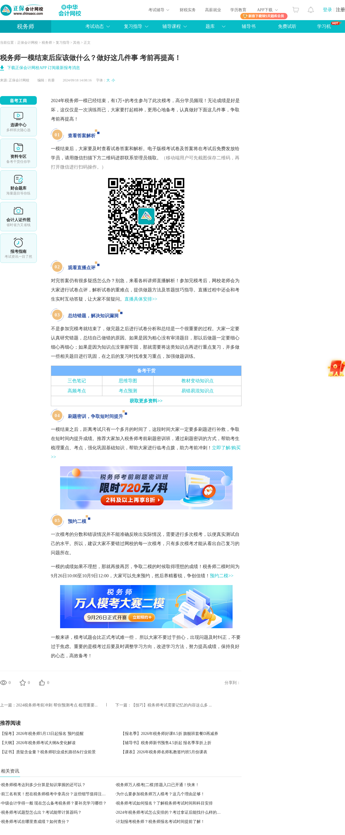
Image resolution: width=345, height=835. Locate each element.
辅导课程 (171, 26)
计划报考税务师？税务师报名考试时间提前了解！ (160, 821)
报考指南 (18, 248)
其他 (76, 43)
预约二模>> (221, 575)
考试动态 (94, 26)
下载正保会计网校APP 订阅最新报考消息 (43, 68)
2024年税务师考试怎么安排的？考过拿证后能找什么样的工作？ (172, 812)
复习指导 (133, 26)
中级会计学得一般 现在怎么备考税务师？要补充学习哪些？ (54, 803)
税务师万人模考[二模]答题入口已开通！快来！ (157, 785)
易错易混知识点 (197, 390)
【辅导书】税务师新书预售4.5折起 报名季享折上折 (166, 743)
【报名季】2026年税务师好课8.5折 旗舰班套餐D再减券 (169, 733)
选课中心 (18, 121)
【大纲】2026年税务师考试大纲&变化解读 (38, 743)
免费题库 (18, 185)
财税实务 (188, 10)
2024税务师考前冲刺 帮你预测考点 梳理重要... (57, 705)
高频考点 (77, 390)
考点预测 (128, 390)
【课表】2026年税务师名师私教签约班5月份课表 (164, 752)
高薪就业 (213, 10)
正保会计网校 (27, 43)
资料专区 (18, 153)
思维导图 (128, 380)
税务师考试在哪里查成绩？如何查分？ (35, 821)
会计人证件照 (18, 216)
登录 (327, 9)
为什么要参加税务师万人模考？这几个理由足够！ (160, 794)
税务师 (25, 26)
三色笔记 (77, 380)
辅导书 (249, 26)
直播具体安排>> (140, 299)
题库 (210, 26)
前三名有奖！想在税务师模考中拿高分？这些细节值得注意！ (55, 794)
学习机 (329, 25)
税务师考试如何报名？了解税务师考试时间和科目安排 (164, 803)
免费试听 (287, 26)
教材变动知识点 (197, 380)
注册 (340, 9)
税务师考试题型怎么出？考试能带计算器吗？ (41, 812)
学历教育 (238, 10)
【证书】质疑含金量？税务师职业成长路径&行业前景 (48, 752)
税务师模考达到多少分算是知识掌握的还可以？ (43, 785)
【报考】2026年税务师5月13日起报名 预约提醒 (42, 733)
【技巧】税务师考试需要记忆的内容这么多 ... (171, 705)
